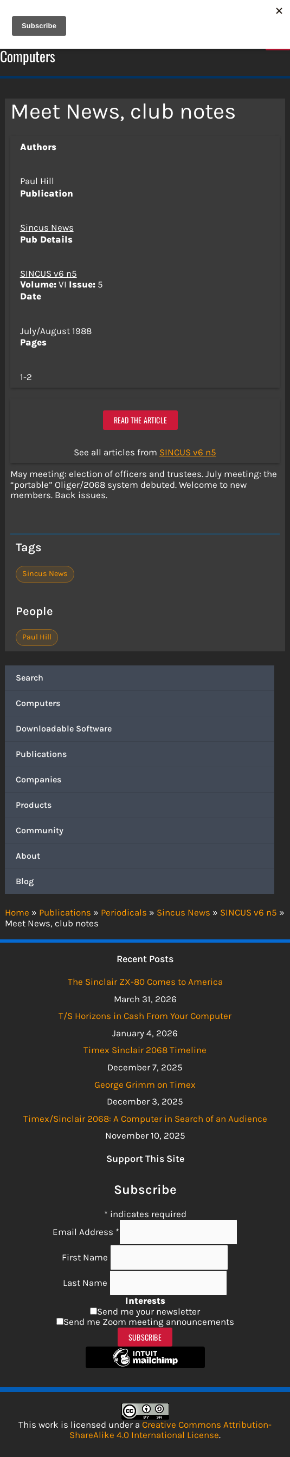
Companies (38, 779)
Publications (41, 754)
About (28, 856)
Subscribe (145, 1337)
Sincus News (47, 227)
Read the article (140, 420)
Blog (25, 881)
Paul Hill (36, 637)
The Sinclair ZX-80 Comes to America (145, 981)
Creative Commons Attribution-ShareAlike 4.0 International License (170, 1430)
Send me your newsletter (148, 1311)
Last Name (86, 1282)
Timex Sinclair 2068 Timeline (145, 1049)
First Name (86, 1257)
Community (39, 830)
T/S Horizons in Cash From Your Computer (145, 1015)
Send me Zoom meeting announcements (148, 1321)
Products (33, 805)
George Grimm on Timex (145, 1084)
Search (29, 677)
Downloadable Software (64, 728)
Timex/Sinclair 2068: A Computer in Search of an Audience (145, 1118)
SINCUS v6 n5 (48, 273)
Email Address (86, 1231)
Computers (38, 703)
